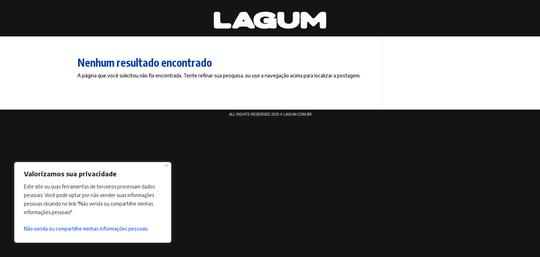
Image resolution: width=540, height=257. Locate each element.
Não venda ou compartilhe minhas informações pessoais (86, 229)
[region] (92, 202)
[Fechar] (166, 165)
